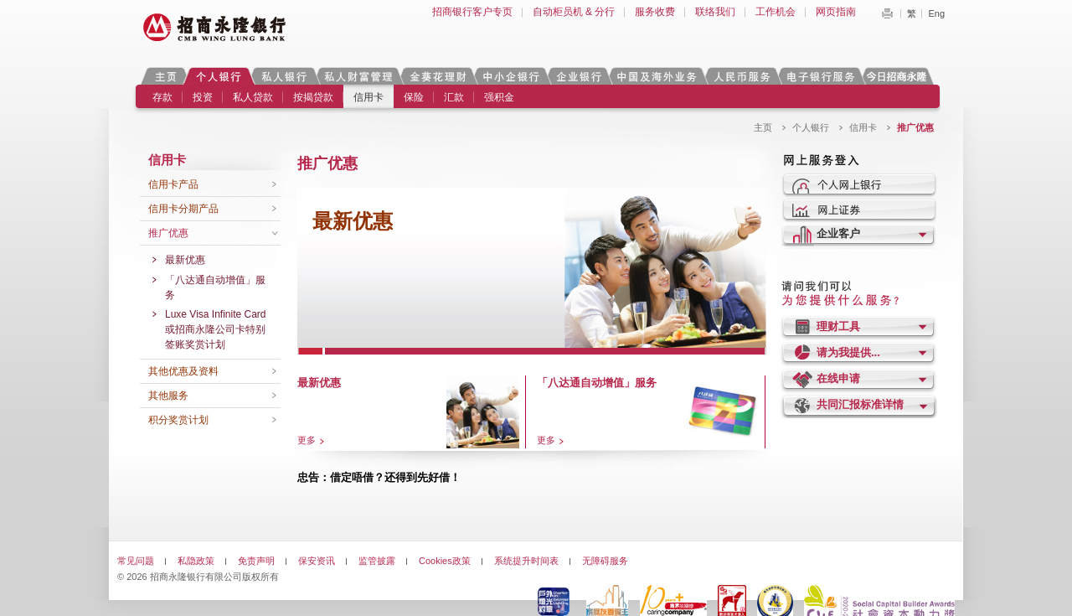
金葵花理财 (437, 76)
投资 (203, 97)
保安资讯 (316, 561)
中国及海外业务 (657, 76)
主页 (165, 76)
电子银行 (820, 76)
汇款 (454, 97)
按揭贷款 (313, 97)
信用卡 (368, 97)
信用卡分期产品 (183, 209)
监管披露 (376, 561)
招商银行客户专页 (472, 12)
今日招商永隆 (899, 76)
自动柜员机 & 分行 (574, 12)
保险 (414, 97)
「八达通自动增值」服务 (215, 287)
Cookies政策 (445, 561)
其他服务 (168, 395)
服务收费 (655, 12)
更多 (306, 440)
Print (887, 13)
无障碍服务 (605, 561)
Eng (936, 13)
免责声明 (256, 561)
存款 (162, 97)
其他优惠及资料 (183, 371)
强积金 (499, 97)
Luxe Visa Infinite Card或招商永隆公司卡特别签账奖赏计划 (215, 329)
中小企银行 (511, 76)
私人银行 (284, 76)
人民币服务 (741, 76)
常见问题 (135, 561)
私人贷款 (253, 97)
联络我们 (715, 12)
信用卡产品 (173, 184)
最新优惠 (185, 260)
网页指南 (836, 12)
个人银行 (219, 76)
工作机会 (775, 12)
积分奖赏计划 (178, 420)
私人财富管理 (358, 76)
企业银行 (578, 76)
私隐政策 (196, 561)
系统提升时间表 (526, 561)
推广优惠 (168, 233)
